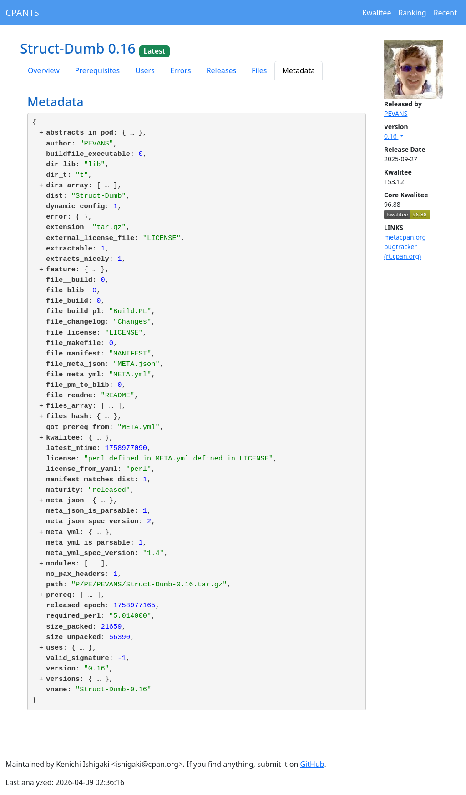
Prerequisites (97, 70)
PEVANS (395, 113)
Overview (44, 70)
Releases (221, 70)
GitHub (312, 764)
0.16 (391, 136)
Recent (445, 13)
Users (145, 70)
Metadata (298, 70)
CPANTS (22, 12)
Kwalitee (376, 13)
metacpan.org (405, 237)
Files (259, 70)
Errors (180, 70)
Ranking (412, 13)
